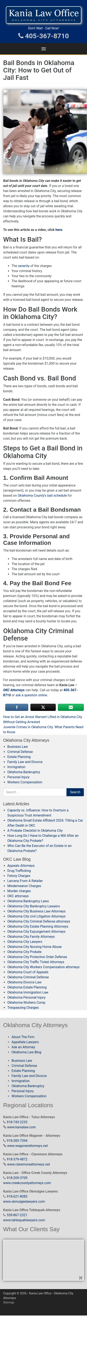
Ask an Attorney (23, 1047)
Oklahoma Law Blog (26, 1052)
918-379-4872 (17, 1159)
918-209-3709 (17, 1178)
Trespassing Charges (23, 1008)
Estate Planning (19, 757)
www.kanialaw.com (21, 1127)
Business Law (17, 747)
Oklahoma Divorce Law (24, 982)
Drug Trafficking (19, 871)
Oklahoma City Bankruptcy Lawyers (33, 906)
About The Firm (23, 1037)
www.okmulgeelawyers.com (24, 1202)
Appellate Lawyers (25, 1042)
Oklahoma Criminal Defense (28, 977)
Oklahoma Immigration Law (27, 992)
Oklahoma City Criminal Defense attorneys (38, 921)
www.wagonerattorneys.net (27, 1146)
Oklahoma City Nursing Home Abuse (34, 947)
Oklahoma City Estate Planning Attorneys (37, 926)
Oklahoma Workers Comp (26, 1003)
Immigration (16, 767)
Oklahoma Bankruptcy (23, 772)
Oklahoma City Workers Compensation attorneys (43, 967)
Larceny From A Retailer (25, 881)
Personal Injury (18, 777)
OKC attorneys (18, 896)
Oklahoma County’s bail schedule (42, 495)
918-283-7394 (17, 1141)
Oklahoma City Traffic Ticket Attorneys (35, 962)
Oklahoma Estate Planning (27, 987)
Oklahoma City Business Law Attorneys (36, 911)
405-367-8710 (43, 36)
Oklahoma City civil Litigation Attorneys (36, 916)
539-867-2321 (17, 1215)
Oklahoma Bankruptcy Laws (28, 901)
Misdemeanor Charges (24, 886)
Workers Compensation (24, 782)
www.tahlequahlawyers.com (24, 1220)
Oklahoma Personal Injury (26, 997)
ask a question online (31, 695)
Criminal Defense (20, 752)
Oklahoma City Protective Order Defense (37, 957)
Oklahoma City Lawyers (24, 942)
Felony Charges (18, 876)
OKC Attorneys (14, 690)
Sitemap (8, 1302)
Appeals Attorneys (21, 866)
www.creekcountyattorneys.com (27, 1183)
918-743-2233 (17, 1122)
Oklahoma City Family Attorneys (31, 937)
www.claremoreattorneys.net (28, 1164)
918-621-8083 (17, 1196)
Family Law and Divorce (25, 762)
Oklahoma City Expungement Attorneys (36, 932)
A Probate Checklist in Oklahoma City (35, 831)
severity (24, 266)
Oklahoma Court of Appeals (27, 972)
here (58, 230)
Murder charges (19, 891)
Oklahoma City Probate (24, 952)
